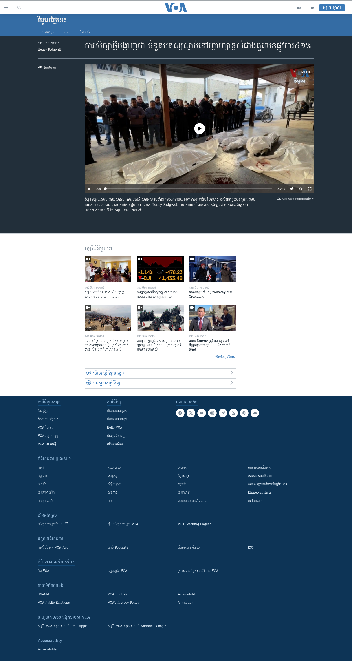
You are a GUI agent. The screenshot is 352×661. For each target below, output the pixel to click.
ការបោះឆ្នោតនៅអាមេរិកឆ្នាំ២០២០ (268, 484)
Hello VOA (114, 427)
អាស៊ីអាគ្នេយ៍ (45, 501)
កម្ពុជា (41, 467)
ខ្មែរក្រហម (184, 492)
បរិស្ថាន (182, 467)
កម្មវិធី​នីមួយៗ (49, 32)
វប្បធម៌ (182, 484)
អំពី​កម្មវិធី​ (85, 32)
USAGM (43, 594)
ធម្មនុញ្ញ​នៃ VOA (118, 571)
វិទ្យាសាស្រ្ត (184, 476)
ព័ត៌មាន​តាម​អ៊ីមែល (189, 547)
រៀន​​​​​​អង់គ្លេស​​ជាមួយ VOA (123, 524)
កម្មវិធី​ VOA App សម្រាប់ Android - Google (137, 626)
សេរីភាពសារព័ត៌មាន (260, 476)
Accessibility (187, 594)
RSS (251, 547)
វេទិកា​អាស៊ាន (115, 444)
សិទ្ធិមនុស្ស (114, 484)
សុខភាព (113, 492)
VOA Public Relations (54, 603)
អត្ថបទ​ (68, 32)
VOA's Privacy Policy (123, 603)
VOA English (117, 594)
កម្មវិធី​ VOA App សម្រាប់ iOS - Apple (63, 626)
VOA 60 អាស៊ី (47, 444)
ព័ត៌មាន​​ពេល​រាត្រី (117, 419)
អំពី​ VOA (43, 571)
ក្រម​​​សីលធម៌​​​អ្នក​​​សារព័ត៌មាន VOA (198, 571)
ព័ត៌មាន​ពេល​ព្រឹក (117, 411)
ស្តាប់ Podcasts (118, 547)
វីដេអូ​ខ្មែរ (43, 411)
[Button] (47, 68)
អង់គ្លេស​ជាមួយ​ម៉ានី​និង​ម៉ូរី (53, 524)
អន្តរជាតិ (43, 476)
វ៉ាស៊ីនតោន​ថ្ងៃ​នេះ (48, 419)
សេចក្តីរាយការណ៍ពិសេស (193, 501)
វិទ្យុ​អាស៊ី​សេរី (185, 603)
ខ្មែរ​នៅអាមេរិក (46, 492)
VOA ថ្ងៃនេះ (45, 427)
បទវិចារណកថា (257, 501)
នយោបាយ (114, 467)
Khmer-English (259, 492)
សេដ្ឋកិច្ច (113, 476)
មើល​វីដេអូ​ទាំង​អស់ (225, 357)
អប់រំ (110, 501)
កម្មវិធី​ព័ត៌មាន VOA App (53, 547)
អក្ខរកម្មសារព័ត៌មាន (259, 467)
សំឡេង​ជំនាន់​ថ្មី (116, 436)
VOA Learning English (194, 524)
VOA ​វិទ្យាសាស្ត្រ (48, 436)
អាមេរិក (42, 484)
